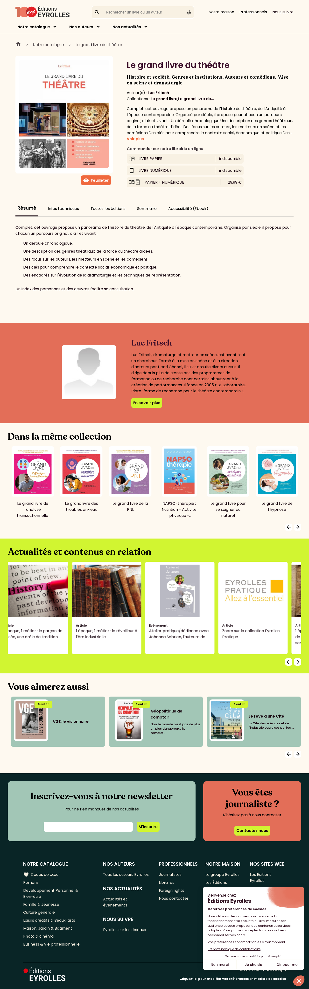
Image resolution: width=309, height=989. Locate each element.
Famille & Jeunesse (41, 904)
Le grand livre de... (196, 99)
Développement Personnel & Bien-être (50, 893)
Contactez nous (252, 830)
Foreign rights (172, 890)
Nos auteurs (81, 27)
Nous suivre (283, 12)
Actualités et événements (115, 902)
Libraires (167, 882)
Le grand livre (164, 99)
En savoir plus (146, 403)
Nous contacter (173, 898)
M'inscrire (148, 827)
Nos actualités (126, 27)
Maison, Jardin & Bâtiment (47, 928)
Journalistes (170, 874)
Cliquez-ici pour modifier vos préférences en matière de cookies (233, 979)
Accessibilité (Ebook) (188, 208)
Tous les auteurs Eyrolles (126, 874)
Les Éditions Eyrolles (216, 885)
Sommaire (147, 208)
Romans (31, 882)
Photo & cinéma (38, 936)
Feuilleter (96, 180)
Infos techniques (63, 208)
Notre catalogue (33, 27)
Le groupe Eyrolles (222, 874)
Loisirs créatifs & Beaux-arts (49, 920)
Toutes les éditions (108, 208)
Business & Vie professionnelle (51, 944)
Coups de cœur (41, 875)
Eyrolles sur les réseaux (125, 930)
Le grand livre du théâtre (99, 45)
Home (18, 44)
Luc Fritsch (158, 93)
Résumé (26, 208)
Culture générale (39, 912)
